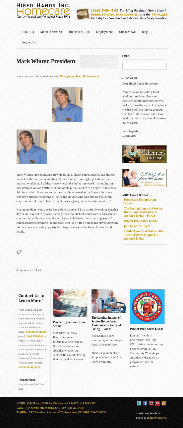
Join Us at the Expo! (137, 226)
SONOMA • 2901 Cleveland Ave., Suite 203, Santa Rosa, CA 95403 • (53, 412)
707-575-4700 (98, 412)
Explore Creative (156, 417)
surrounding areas (29, 367)
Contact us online (36, 331)
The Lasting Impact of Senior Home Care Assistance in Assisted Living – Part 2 (143, 212)
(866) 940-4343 (34, 336)
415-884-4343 (88, 403)
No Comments (91, 76)
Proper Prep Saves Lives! (140, 221)
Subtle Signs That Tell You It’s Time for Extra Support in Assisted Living (143, 235)
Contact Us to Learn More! (31, 298)
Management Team (71, 76)
